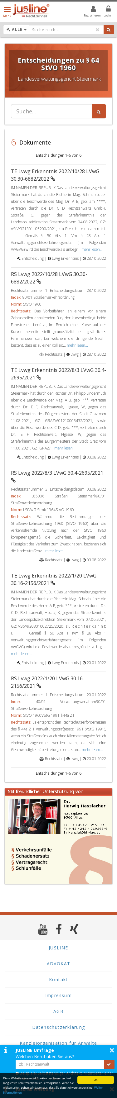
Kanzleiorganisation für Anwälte (58, 1043)
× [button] (112, 1050)
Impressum (58, 995)
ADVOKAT (59, 964)
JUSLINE (58, 948)
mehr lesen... (92, 249)
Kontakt (58, 979)
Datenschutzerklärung (58, 1027)
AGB (58, 1011)
